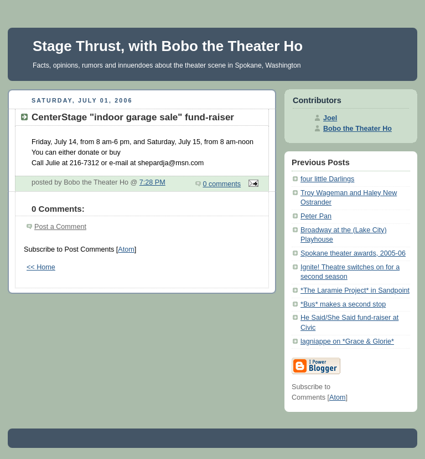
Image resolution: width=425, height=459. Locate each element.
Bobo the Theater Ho (357, 128)
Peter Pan (315, 216)
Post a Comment (60, 227)
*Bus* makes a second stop (343, 304)
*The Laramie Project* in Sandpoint (355, 290)
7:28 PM (152, 182)
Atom (126, 249)
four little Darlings (327, 179)
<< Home (41, 267)
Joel (330, 118)
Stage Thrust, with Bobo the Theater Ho (168, 46)
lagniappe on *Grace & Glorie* (347, 341)
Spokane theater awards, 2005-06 (353, 253)
